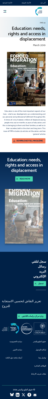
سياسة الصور (17, 350)
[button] (6, 11)
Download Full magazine (30, 140)
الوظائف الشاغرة (40, 366)
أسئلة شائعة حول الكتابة (14, 358)
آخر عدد (42, 3)
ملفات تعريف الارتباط (38, 374)
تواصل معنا (42, 358)
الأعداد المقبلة (26, 3)
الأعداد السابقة (7, 3)
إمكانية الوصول (41, 350)
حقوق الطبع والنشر (39, 341)
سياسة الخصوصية (16, 341)
